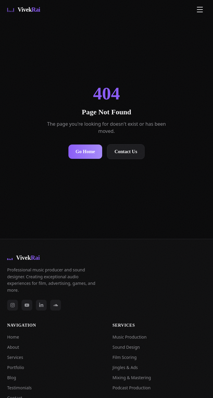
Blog (11, 377)
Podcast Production (132, 388)
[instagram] (12, 305)
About (13, 347)
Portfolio (15, 367)
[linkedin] (41, 305)
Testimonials (19, 388)
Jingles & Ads (125, 367)
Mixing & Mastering (132, 377)
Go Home (85, 151)
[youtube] (27, 305)
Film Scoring (125, 357)
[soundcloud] (55, 305)
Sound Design (126, 347)
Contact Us (125, 151)
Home (13, 337)
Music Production (130, 337)
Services (15, 357)
